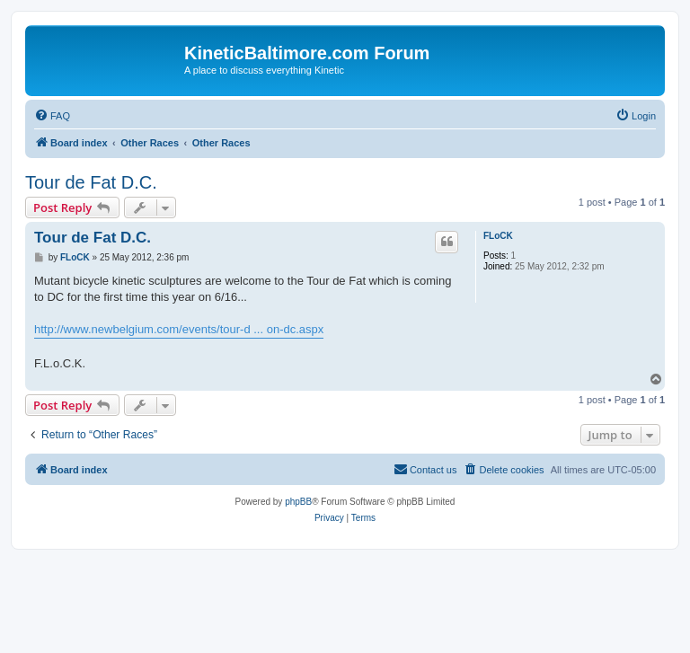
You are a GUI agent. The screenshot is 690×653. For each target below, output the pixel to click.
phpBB (298, 502)
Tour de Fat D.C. (91, 182)
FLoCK (498, 236)
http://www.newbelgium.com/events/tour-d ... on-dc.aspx (178, 329)
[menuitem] (52, 116)
